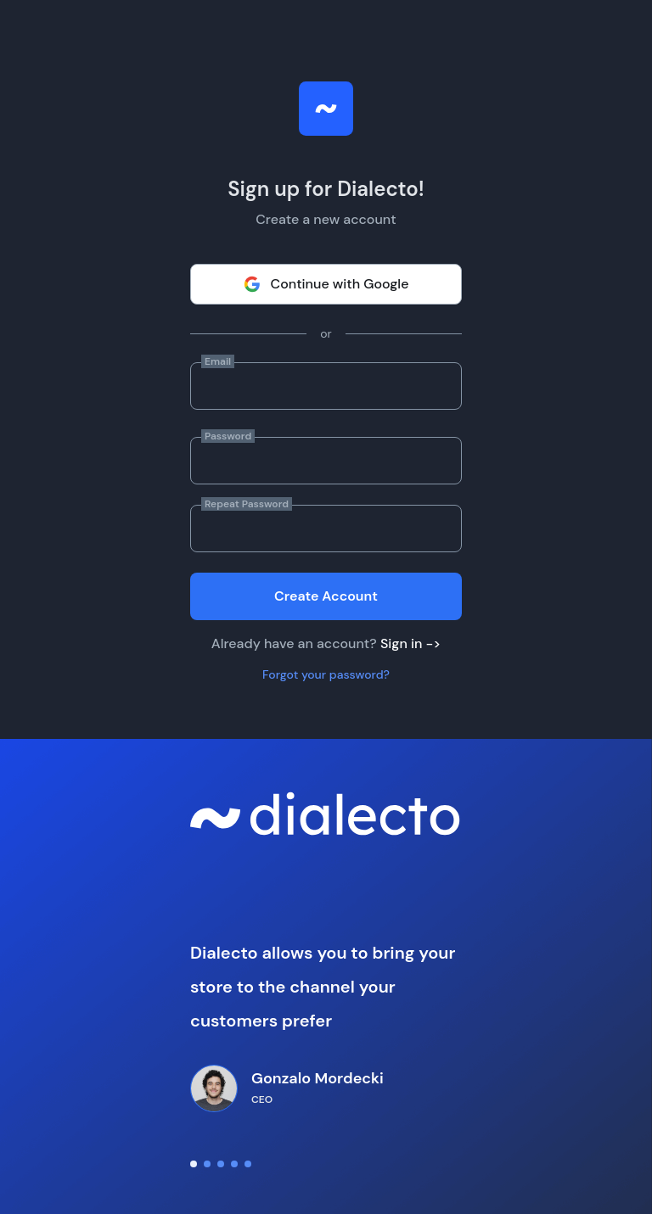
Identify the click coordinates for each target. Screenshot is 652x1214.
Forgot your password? (326, 674)
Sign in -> (410, 643)
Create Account (326, 596)
